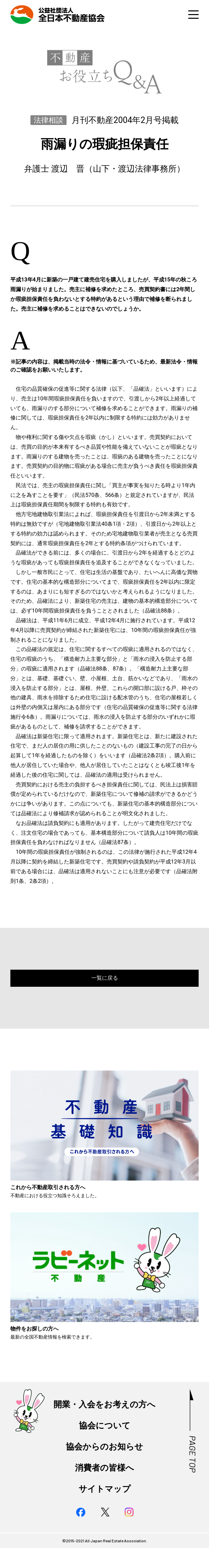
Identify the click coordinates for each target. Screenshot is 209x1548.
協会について (104, 1425)
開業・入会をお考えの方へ (104, 1404)
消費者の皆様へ (104, 1468)
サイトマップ (105, 1489)
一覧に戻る (104, 978)
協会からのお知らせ (104, 1447)
